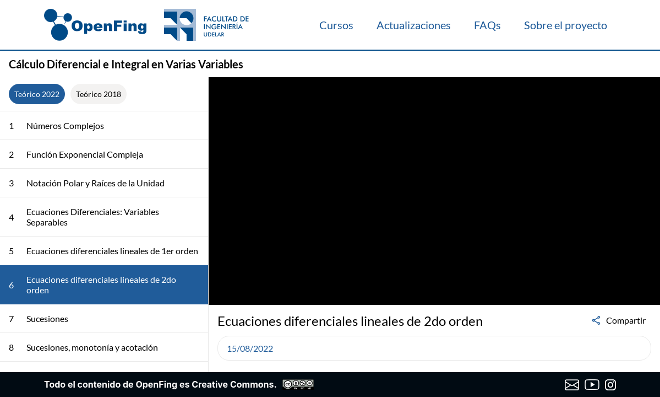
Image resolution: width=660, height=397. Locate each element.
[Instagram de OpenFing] (610, 384)
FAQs (487, 24)
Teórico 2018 (98, 94)
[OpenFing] (146, 25)
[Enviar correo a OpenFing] (572, 384)
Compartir (618, 320)
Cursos (336, 24)
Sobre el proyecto (565, 24)
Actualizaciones (414, 24)
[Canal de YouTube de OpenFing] (592, 384)
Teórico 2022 (36, 94)
